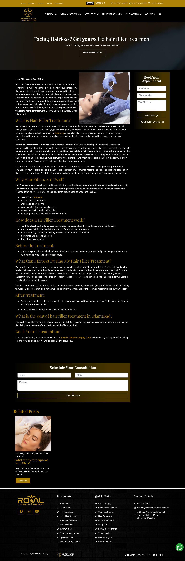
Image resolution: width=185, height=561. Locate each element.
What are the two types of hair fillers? (31, 461)
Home (23, 3)
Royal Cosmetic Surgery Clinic (76, 337)
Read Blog (23, 481)
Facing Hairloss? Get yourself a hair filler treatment (97, 45)
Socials (49, 3)
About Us (31, 3)
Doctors (41, 3)
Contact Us (59, 3)
